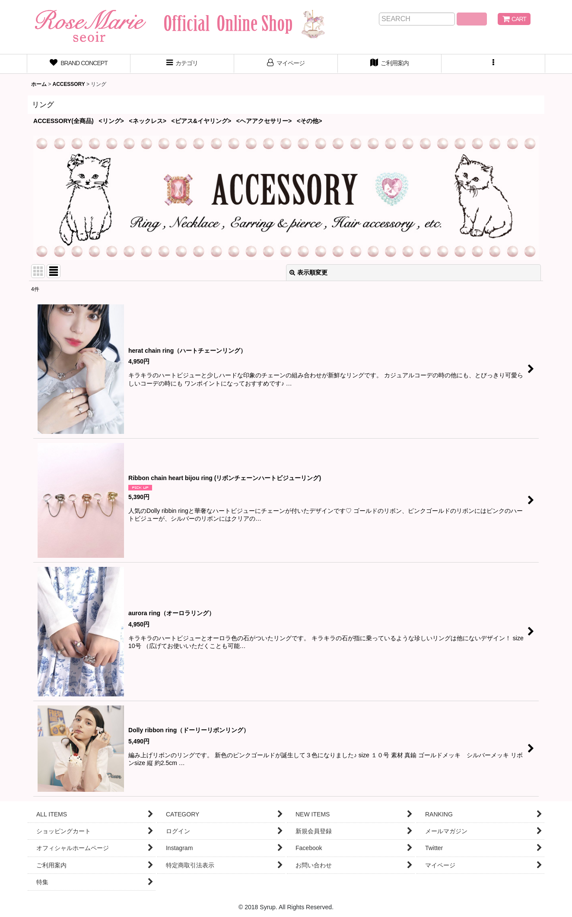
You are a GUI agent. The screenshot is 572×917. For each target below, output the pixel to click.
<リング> (111, 120)
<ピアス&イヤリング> (202, 120)
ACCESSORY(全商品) (63, 120)
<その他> (309, 120)
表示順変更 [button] (308, 272)
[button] (493, 63)
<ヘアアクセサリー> (264, 120)
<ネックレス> (147, 120)
